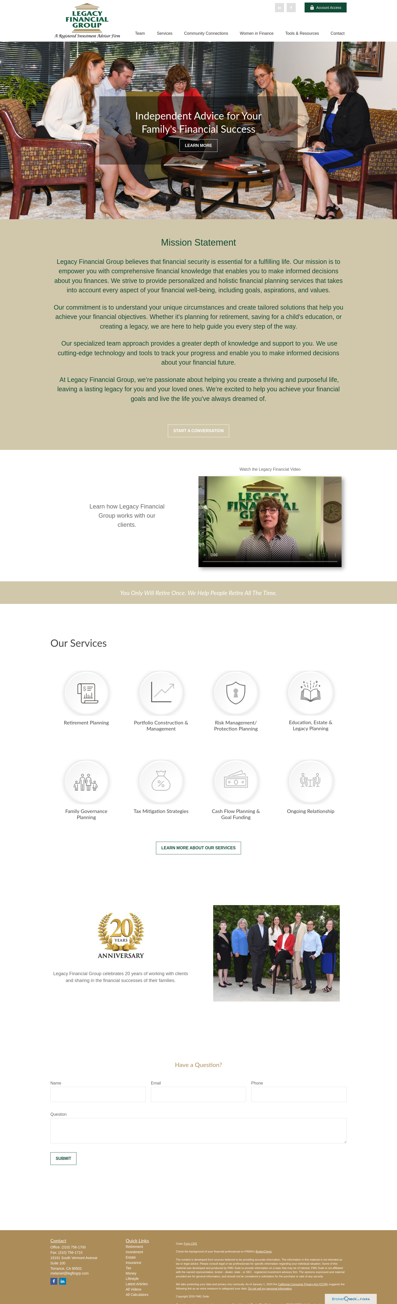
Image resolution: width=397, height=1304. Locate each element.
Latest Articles (137, 1284)
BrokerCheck (263, 1251)
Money (131, 1273)
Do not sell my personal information (270, 1288)
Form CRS (190, 1243)
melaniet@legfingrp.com (69, 1273)
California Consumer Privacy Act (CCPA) (303, 1284)
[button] (140, 33)
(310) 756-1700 (74, 1247)
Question (58, 1114)
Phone (257, 1083)
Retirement (134, 1247)
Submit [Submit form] (63, 1158)
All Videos (134, 1289)
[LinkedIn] (279, 7)
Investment (134, 1252)
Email (156, 1083)
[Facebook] (291, 7)
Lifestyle (132, 1279)
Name (55, 1083)
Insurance (133, 1263)
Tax (128, 1268)
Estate (131, 1257)
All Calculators (137, 1295)
